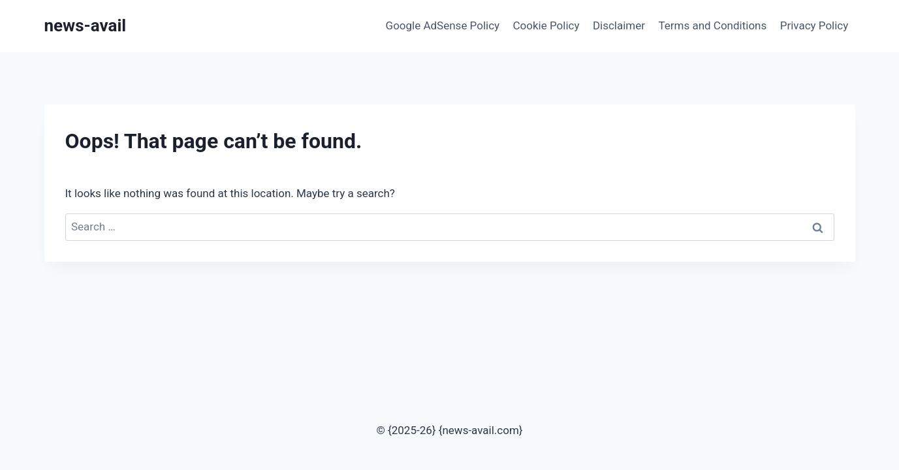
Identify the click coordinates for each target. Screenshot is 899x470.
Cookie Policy (546, 25)
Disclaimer (619, 25)
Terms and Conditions (712, 25)
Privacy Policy (814, 25)
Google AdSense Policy (443, 25)
